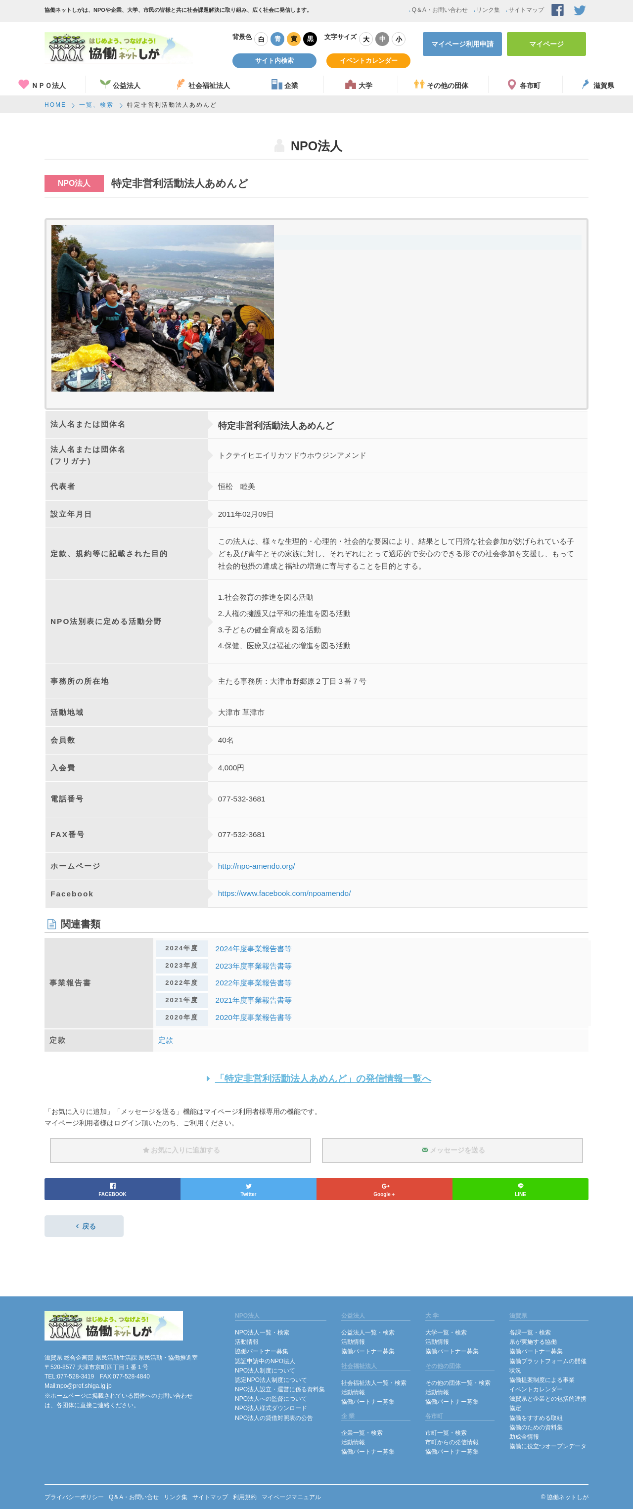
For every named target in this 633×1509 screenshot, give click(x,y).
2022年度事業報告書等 (254, 982)
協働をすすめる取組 (536, 1418)
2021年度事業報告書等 (254, 1000)
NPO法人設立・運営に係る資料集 (280, 1389)
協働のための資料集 (536, 1427)
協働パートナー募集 (261, 1351)
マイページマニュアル (291, 1497)
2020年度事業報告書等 (254, 1017)
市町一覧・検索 (446, 1432)
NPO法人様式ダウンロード (271, 1408)
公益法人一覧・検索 (368, 1332)
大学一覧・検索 (446, 1332)
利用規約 (245, 1497)
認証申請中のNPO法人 (265, 1361)
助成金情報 (524, 1436)
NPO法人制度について (265, 1370)
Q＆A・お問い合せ (134, 1497)
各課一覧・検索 (530, 1332)
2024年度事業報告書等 (254, 948)
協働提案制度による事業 (542, 1379)
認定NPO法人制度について (271, 1379)
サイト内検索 (274, 60)
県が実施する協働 (533, 1341)
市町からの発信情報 (452, 1442)
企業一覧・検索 (362, 1432)
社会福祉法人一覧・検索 (374, 1382)
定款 (165, 1040)
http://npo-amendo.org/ (256, 866)
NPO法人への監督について (271, 1398)
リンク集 (486, 9)
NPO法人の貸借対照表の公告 (274, 1418)
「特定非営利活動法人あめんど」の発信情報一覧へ (316, 1078)
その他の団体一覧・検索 (458, 1382)
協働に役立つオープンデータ (548, 1446)
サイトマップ (524, 9)
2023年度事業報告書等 (254, 966)
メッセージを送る (452, 1150)
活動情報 (247, 1341)
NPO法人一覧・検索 (262, 1332)
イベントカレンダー (369, 60)
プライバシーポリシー (74, 1497)
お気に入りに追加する (180, 1150)
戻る (84, 1226)
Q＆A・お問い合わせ (438, 9)
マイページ (546, 44)
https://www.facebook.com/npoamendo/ (284, 893)
